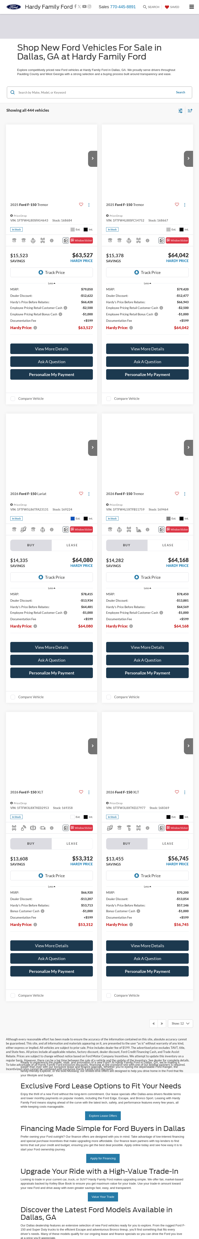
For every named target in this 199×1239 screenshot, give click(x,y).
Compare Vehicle (31, 382)
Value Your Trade (103, 866)
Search (180, 92)
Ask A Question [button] (51, 345)
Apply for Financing (103, 828)
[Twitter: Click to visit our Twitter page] (79, 6)
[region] (51, 298)
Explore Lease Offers (103, 785)
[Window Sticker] (81, 240)
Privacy (69, 1023)
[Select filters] (180, 110)
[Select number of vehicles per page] (180, 693)
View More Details (51, 332)
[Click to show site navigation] (192, 7)
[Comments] (66, 240)
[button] (92, 159)
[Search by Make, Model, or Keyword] (95, 92)
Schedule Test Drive (103, 978)
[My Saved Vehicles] (171, 7)
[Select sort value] (189, 110)
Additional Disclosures (87, 1023)
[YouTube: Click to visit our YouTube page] (84, 6)
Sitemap (58, 1023)
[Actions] (89, 205)
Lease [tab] (72, 529)
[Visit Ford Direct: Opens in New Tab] (122, 1027)
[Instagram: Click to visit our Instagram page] (89, 6)
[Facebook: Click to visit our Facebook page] (75, 6)
